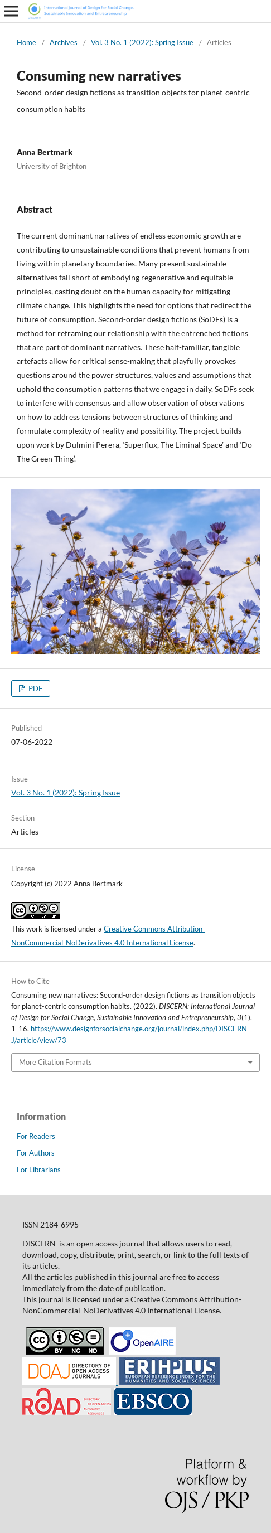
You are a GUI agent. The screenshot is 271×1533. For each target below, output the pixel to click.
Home (26, 42)
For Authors (36, 1152)
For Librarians (39, 1169)
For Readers (36, 1136)
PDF (34, 688)
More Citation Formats (55, 1061)
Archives (64, 42)
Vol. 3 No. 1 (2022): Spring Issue (142, 42)
